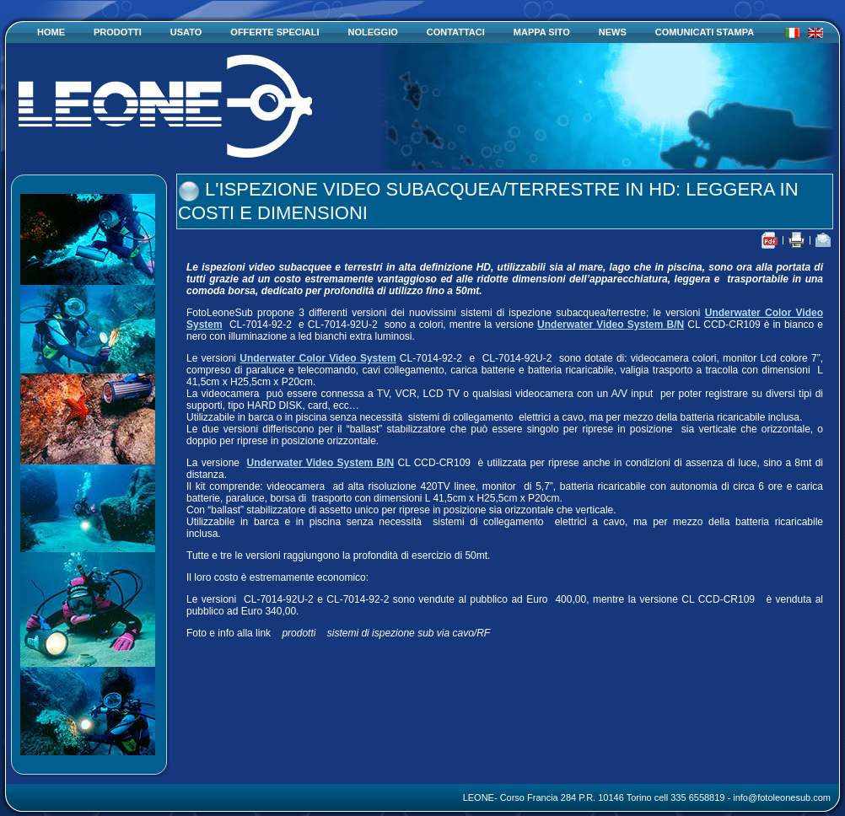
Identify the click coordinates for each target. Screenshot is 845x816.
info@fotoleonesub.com (782, 797)
